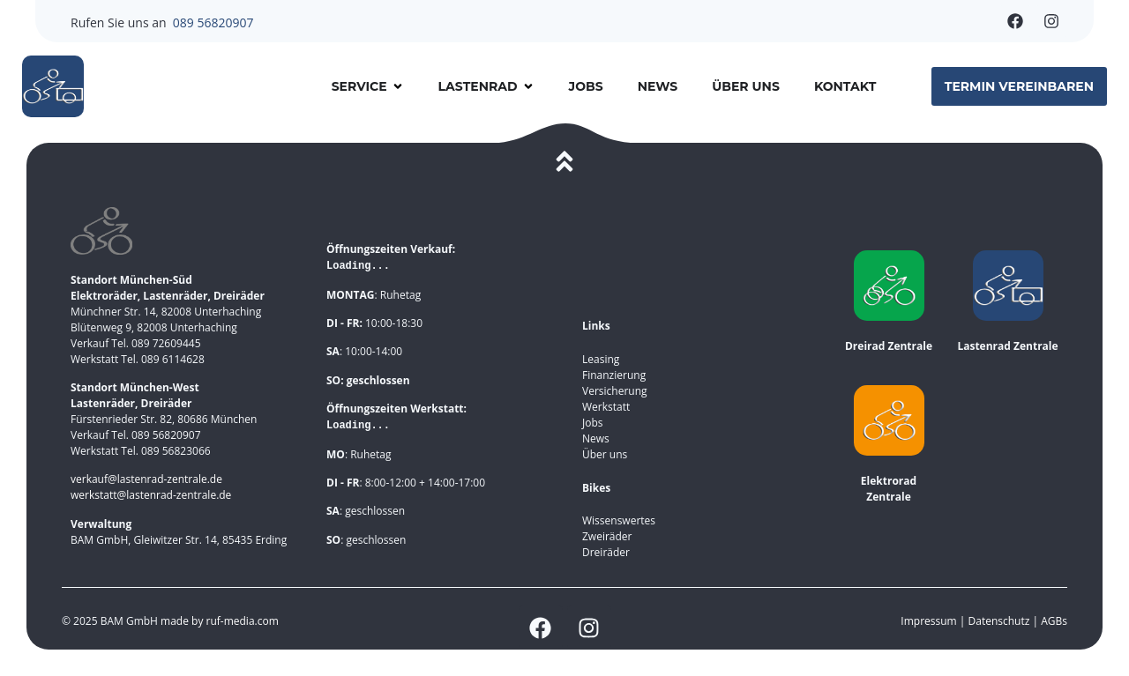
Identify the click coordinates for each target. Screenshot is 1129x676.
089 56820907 (213, 22)
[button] (398, 87)
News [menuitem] (658, 86)
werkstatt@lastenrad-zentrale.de (151, 494)
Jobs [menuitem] (586, 86)
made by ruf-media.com (221, 620)
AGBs (1054, 620)
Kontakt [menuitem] (845, 86)
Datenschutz (1000, 620)
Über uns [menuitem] (746, 86)
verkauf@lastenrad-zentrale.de (146, 479)
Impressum (928, 620)
